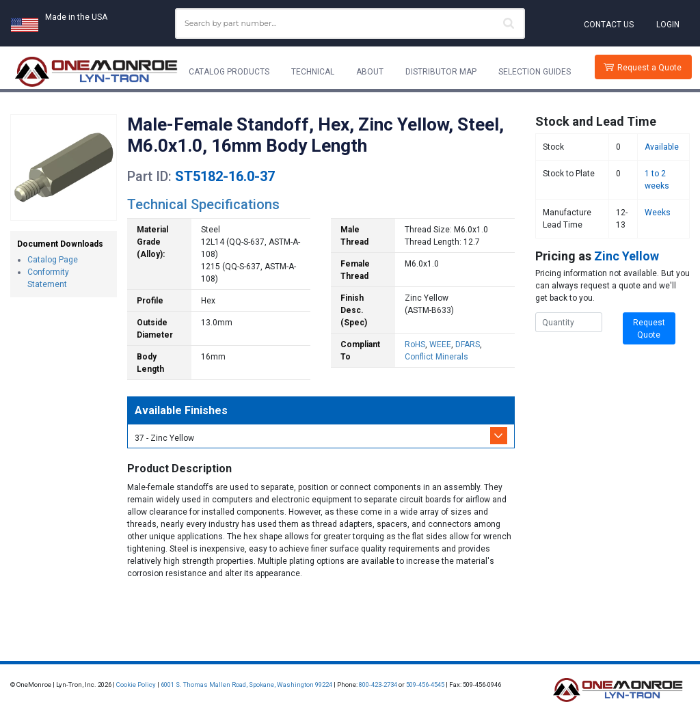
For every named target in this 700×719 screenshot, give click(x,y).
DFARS (467, 344)
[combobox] (350, 23)
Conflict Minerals (436, 357)
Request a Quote (649, 67)
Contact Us (609, 24)
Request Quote (649, 329)
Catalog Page (52, 259)
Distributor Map (440, 72)
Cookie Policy (136, 684)
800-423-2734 (378, 684)
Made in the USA (76, 17)
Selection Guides (534, 72)
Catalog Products (229, 72)
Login (667, 24)
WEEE (440, 344)
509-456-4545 (425, 684)
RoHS (415, 344)
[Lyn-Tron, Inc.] (96, 72)
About (369, 72)
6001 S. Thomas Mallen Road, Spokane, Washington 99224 (246, 684)
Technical (312, 72)
